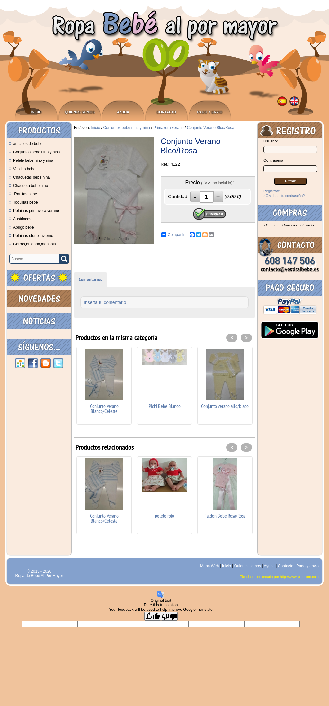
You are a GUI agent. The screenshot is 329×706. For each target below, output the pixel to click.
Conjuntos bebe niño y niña (34, 152)
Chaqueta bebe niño (28, 185)
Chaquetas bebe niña (29, 177)
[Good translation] (152, 616)
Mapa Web (210, 566)
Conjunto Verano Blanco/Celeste (104, 408)
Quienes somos (80, 112)
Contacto (166, 112)
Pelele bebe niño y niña (31, 160)
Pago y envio (210, 112)
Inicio (36, 112)
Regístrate (271, 191)
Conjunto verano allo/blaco (225, 406)
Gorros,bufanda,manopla (32, 244)
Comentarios (90, 279)
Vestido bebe (22, 169)
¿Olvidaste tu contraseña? (284, 195)
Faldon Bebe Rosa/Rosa (224, 515)
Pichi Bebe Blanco (165, 406)
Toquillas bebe (23, 202)
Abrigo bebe (21, 227)
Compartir (173, 234)
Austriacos (20, 219)
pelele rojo (164, 515)
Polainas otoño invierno (31, 236)
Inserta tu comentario (105, 302)
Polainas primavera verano (34, 210)
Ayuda (123, 112)
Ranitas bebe (23, 194)
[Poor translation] (169, 616)
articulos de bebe (25, 144)
